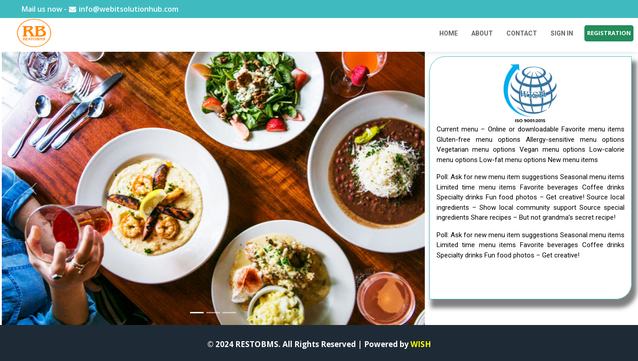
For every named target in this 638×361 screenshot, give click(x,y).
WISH (420, 344)
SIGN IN (562, 33)
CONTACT (521, 33)
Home (448, 33)
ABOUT (482, 33)
